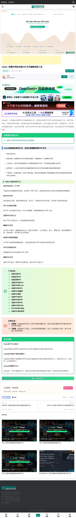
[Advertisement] (31, 59)
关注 (64, 76)
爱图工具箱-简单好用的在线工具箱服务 (20, 140)
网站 (14, 154)
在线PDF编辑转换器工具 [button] (12, 182)
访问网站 (69, 71)
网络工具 (5, 71)
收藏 (14, 397)
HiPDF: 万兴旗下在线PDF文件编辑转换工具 (60, 405)
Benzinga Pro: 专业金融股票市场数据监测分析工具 (55, 473)
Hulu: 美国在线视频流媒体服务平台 (13, 443)
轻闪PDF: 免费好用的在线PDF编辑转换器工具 (16, 405)
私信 (71, 76)
